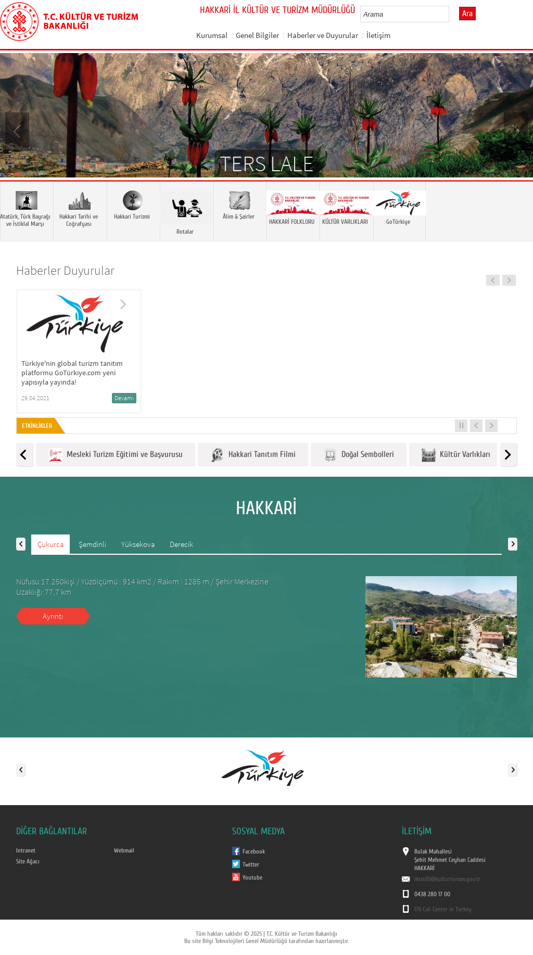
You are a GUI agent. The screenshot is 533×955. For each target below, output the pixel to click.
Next (515, 130)
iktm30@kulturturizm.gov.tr (447, 879)
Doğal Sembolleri (358, 455)
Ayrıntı (53, 616)
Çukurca (50, 544)
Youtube (252, 877)
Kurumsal (211, 35)
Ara (467, 13)
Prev (18, 130)
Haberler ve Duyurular (322, 35)
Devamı (124, 398)
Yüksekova (138, 544)
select (452, 14)
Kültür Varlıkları (456, 455)
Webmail (124, 850)
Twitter (251, 864)
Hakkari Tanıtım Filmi (253, 455)
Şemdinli (92, 544)
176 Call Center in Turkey (443, 909)
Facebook (254, 851)
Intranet (25, 850)
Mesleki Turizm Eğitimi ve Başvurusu (115, 455)
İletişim (378, 35)
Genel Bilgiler (257, 35)
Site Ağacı (28, 861)
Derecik (181, 544)
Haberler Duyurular (65, 270)
